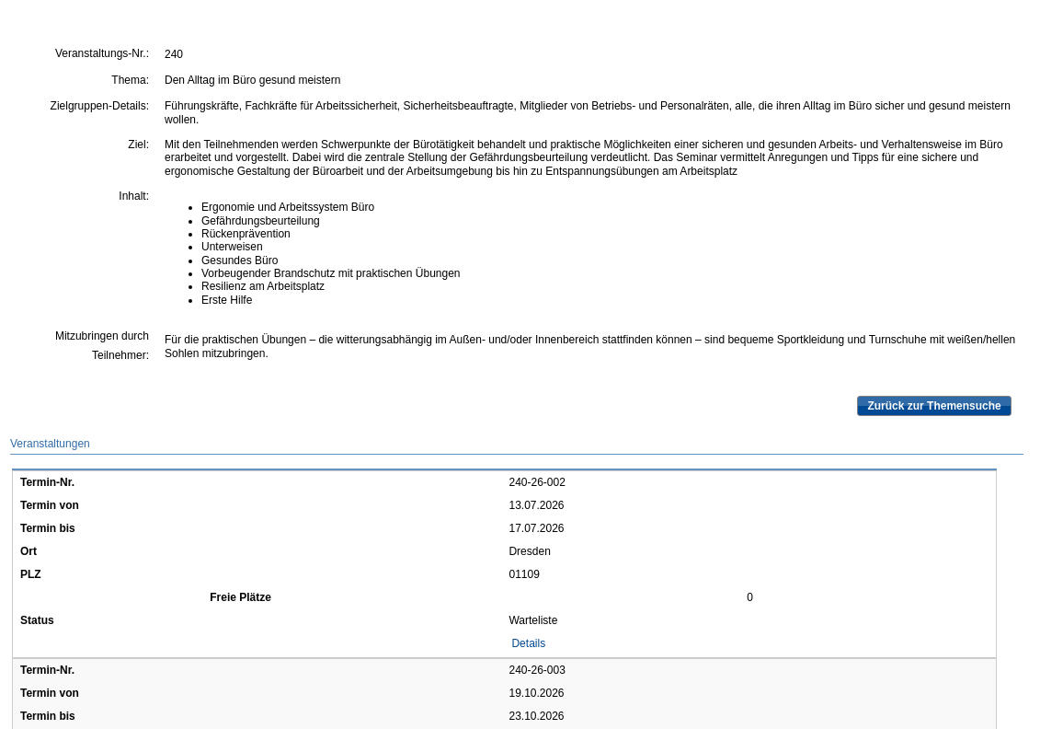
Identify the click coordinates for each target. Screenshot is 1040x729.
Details (528, 643)
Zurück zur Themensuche (933, 405)
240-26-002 (537, 482)
